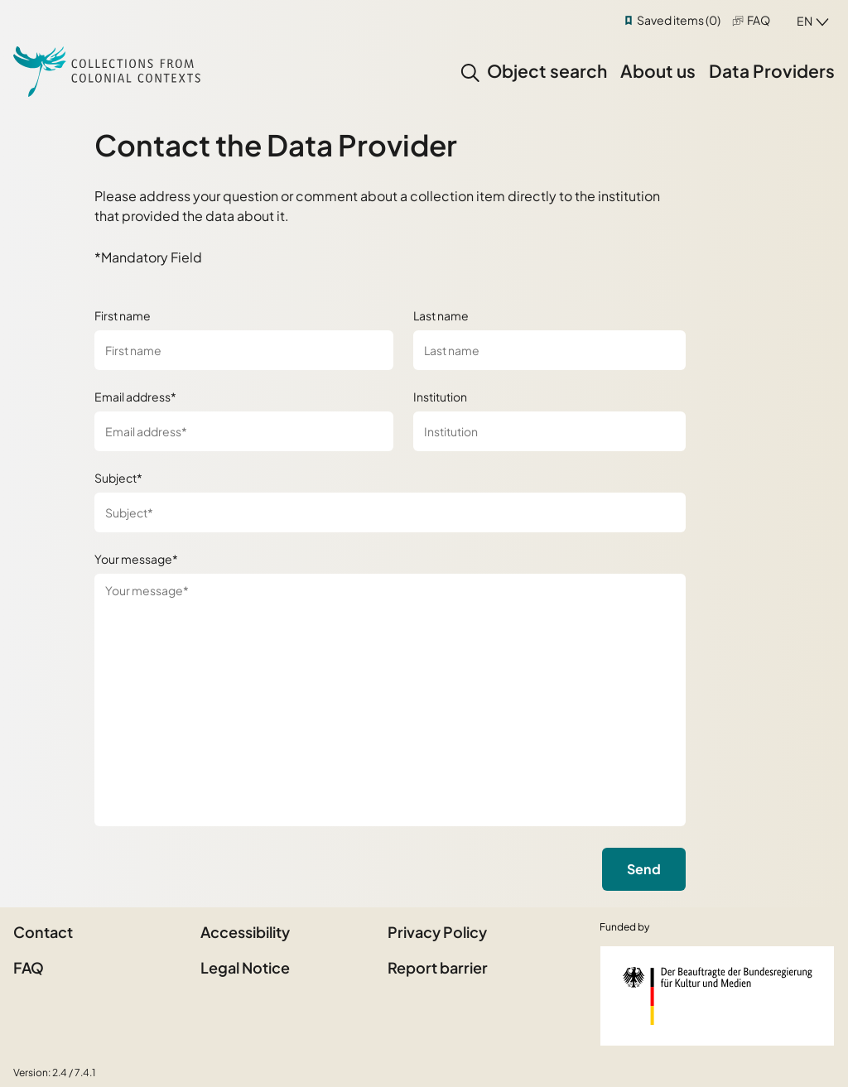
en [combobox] (804, 20)
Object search (547, 71)
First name (122, 315)
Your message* (136, 558)
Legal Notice (245, 967)
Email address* (135, 396)
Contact (43, 931)
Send (644, 869)
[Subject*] (390, 512)
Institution (440, 396)
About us (658, 71)
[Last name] (549, 350)
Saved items (678, 19)
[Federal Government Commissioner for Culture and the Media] (717, 996)
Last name (441, 315)
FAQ (758, 19)
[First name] (243, 350)
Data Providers (772, 71)
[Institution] (549, 431)
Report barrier (438, 967)
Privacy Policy (437, 931)
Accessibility (245, 931)
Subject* (118, 477)
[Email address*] (243, 431)
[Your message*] (390, 700)
